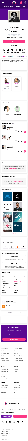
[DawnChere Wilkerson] (17, 81)
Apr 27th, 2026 (17, 281)
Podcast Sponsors (18, 358)
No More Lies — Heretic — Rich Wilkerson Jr (15, 126)
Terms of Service (5, 433)
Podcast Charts (5, 353)
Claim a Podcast (5, 360)
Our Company (4, 385)
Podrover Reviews (5, 379)
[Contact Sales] (21, 2)
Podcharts (3, 376)
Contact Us (4, 435)
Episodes (20, 56)
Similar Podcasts (6, 189)
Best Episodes (4, 355)
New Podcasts (4, 351)
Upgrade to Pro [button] (6, 416)
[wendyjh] (7, 109)
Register (16, 369)
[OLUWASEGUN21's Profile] (17, 114)
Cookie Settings (5, 439)
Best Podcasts (4, 348)
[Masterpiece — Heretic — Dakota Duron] (4, 137)
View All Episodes (14, 157)
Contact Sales (20, 416)
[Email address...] (14, 242)
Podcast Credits (18, 348)
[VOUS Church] (14, 16)
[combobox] (14, 242)
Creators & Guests (7, 73)
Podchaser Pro (4, 369)
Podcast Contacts (18, 360)
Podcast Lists (17, 353)
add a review (12, 168)
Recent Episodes (6, 123)
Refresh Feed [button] (14, 263)
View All (14, 233)
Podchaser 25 (4, 363)
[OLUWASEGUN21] (17, 109)
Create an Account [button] (14, 339)
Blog (15, 390)
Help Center (17, 385)
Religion (9, 30)
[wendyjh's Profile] (7, 114)
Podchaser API (4, 371)
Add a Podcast (4, 358)
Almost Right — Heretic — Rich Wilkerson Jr (15, 146)
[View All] (25, 73)
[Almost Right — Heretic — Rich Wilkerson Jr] (4, 147)
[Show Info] (24, 277)
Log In (15, 371)
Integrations (4, 387)
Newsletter (17, 387)
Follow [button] (14, 42)
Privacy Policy (4, 431)
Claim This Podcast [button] (14, 256)
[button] (6, 7)
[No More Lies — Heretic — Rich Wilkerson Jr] (4, 127)
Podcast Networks (19, 351)
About (4, 56)
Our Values (3, 392)
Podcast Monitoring (19, 355)
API (15, 392)
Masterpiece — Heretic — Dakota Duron (15, 136)
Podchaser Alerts (5, 374)
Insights (11, 56)
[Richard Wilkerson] (7, 81)
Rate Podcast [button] (14, 45)
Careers (3, 390)
